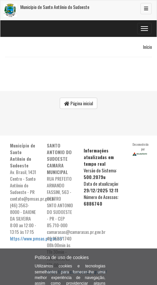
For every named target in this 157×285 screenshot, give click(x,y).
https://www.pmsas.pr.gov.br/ (36, 238)
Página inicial (78, 103)
